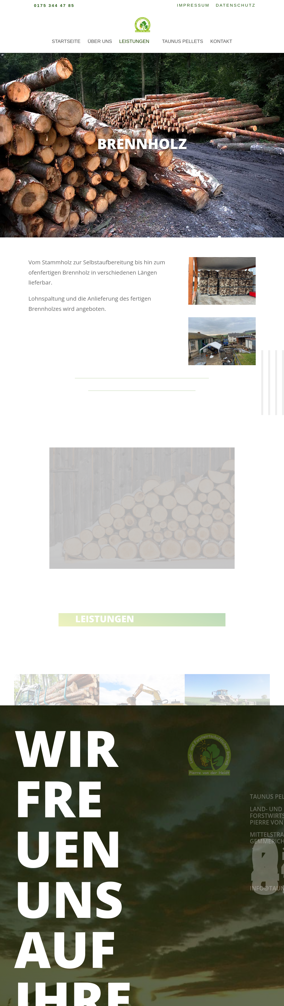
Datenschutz (236, 5)
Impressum (193, 5)
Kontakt (221, 42)
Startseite (66, 42)
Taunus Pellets (182, 42)
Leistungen (134, 42)
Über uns (100, 42)
